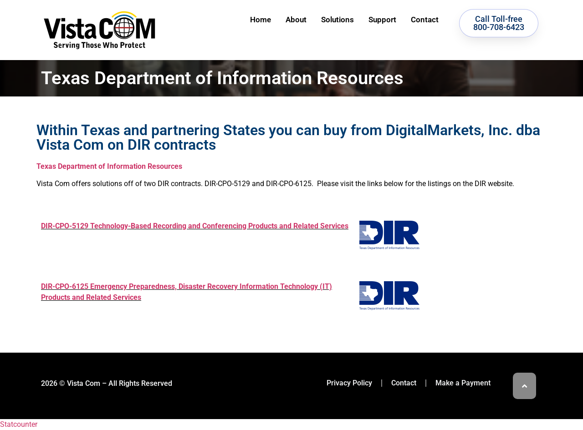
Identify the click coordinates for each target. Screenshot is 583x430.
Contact (425, 19)
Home (260, 19)
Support (382, 19)
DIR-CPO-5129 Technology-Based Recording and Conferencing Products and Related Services (194, 226)
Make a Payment (463, 383)
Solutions (337, 19)
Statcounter (18, 424)
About (296, 19)
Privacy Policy (349, 383)
